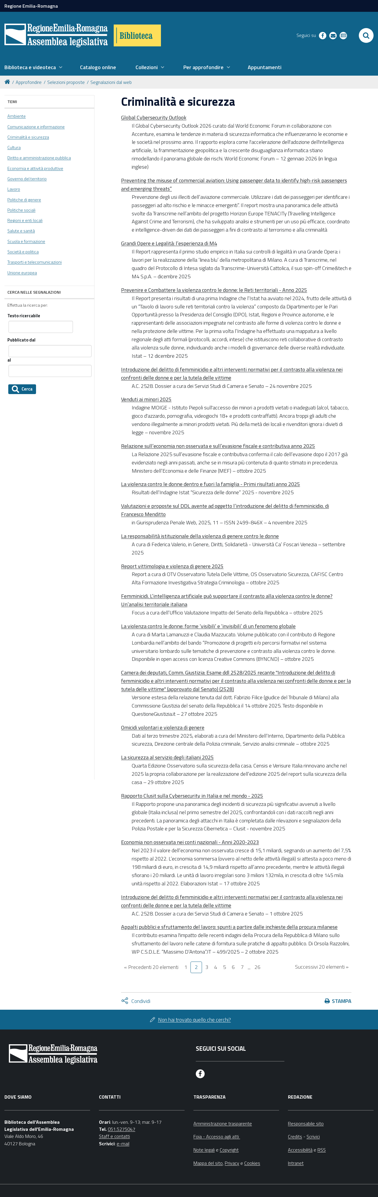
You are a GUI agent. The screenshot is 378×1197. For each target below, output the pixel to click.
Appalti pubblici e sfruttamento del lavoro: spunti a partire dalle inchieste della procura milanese (229, 927)
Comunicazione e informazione (36, 126)
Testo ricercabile (23, 316)
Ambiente (16, 116)
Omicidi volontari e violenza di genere (162, 727)
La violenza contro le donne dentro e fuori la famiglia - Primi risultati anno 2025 (210, 484)
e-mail (123, 1143)
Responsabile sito (306, 1123)
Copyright (229, 1149)
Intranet (296, 1163)
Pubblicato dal (21, 340)
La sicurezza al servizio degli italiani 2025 (167, 757)
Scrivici (313, 1136)
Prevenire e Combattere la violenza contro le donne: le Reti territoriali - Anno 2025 (214, 290)
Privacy (232, 1163)
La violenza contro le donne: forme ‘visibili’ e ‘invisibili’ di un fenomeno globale (208, 626)
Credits (295, 1136)
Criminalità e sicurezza (28, 137)
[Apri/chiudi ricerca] (366, 35)
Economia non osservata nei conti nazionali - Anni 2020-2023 (190, 842)
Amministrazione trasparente (222, 1123)
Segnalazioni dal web (111, 82)
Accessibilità (300, 1149)
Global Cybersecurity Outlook (153, 117)
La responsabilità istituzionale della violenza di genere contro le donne (200, 536)
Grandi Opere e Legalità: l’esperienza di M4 (169, 243)
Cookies (252, 1163)
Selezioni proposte (66, 82)
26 (257, 967)
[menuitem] (33, 67)
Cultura (14, 147)
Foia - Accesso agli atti (216, 1136)
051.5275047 (121, 1129)
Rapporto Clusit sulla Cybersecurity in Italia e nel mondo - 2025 (192, 796)
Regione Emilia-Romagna (31, 5)
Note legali (204, 1149)
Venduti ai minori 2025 (146, 399)
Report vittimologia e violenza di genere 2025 (172, 566)
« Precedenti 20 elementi (151, 967)
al (9, 360)
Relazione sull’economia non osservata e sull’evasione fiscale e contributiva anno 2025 (218, 446)
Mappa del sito (208, 1163)
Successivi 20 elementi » (321, 967)
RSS (321, 1149)
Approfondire (29, 82)
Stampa (341, 1001)
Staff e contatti (114, 1136)
